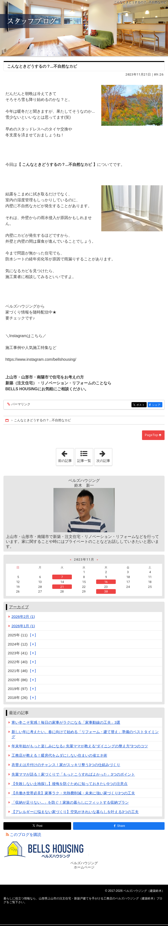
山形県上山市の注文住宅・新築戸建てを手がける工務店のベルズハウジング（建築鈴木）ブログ (84, 28)
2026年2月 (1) (23, 616)
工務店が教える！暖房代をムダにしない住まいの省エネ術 (59, 755)
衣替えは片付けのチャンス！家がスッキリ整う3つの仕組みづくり (66, 765)
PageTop (151, 435)
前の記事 (66, 455)
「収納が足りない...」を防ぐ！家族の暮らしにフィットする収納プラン (70, 802)
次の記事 (104, 455)
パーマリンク (20, 404)
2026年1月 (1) (23, 626)
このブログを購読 (25, 834)
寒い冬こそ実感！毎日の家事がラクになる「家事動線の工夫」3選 (66, 722)
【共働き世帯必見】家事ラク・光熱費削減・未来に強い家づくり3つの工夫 (73, 793)
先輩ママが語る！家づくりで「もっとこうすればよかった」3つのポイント (73, 774)
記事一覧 (84, 461)
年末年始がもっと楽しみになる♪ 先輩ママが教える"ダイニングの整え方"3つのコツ (80, 746)
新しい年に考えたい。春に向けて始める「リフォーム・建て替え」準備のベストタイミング (85, 734)
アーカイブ (19, 607)
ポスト (141, 405)
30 (106, 591)
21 (62, 587)
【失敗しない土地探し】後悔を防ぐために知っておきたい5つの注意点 (70, 784)
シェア (156, 405)
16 (106, 582)
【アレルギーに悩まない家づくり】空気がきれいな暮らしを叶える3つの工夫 (75, 812)
